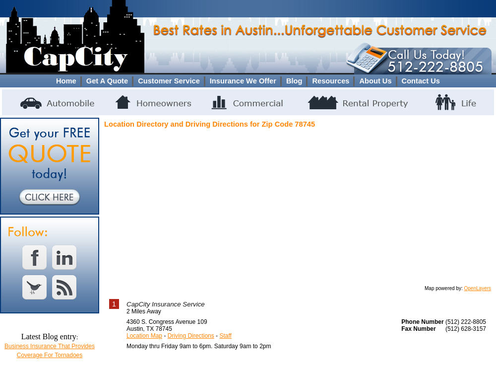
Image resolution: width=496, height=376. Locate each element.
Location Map (144, 335)
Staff (225, 335)
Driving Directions (191, 335)
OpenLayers (477, 288)
